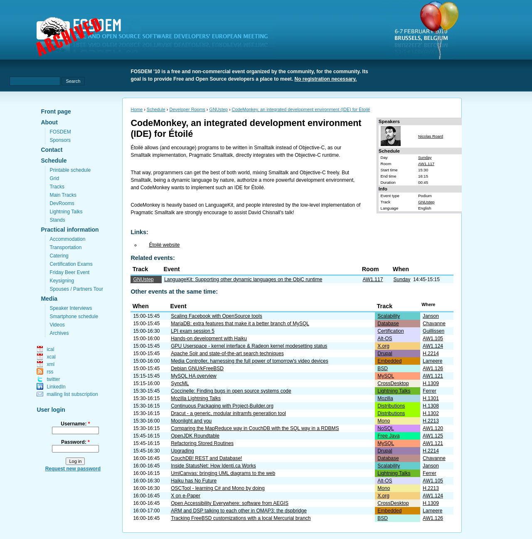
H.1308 (431, 406)
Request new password (73, 469)
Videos (56, 325)
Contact (51, 149)
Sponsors (60, 140)
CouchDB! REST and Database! (206, 458)
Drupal (384, 353)
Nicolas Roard (430, 136)
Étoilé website (164, 245)
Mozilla (385, 398)
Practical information (70, 229)
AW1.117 (426, 163)
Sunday (425, 157)
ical (50, 349)
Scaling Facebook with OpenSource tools (216, 316)
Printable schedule (70, 170)
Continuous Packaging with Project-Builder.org (222, 406)
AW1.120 (433, 428)
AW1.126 (433, 368)
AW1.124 (433, 346)
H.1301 (431, 398)
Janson (431, 316)
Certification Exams (70, 264)
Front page (56, 111)
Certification (390, 331)
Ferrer (429, 391)
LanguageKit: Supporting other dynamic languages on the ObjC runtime (243, 279)
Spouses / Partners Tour (76, 289)
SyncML (180, 383)
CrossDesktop (393, 383)
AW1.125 (433, 436)
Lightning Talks (65, 212)
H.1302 (431, 413)
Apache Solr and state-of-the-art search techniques (227, 353)
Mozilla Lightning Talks (196, 398)
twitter (53, 379)
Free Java (388, 436)
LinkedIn (56, 387)
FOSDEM (60, 132)
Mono (383, 421)
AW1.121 (433, 376)
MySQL (385, 376)
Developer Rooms (187, 109)
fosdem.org (157, 38)
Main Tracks (62, 195)
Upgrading (182, 451)
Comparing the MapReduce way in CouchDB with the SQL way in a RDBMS (255, 428)
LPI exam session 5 (192, 331)
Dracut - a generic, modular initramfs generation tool (228, 413)
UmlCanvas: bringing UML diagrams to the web (223, 473)
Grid (54, 178)
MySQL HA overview (194, 376)
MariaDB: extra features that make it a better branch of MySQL (240, 323)
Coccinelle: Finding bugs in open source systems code (231, 391)
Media (49, 298)
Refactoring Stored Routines (202, 443)
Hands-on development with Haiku (209, 338)
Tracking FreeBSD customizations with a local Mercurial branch (240, 518)
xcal (51, 357)
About (49, 122)
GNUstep (218, 109)
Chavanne (434, 323)
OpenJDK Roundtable (195, 436)
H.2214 (431, 353)
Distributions (391, 406)
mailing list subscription (72, 394)
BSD (382, 368)
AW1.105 (433, 338)
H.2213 (431, 421)
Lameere (432, 361)
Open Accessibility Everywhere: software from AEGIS (229, 503)
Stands (57, 220)
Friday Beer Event (69, 272)
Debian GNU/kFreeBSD (197, 368)
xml (50, 364)
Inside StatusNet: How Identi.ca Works (213, 466)
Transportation (65, 247)
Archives (59, 333)
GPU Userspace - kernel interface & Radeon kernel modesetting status (249, 346)
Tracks (56, 187)
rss (50, 372)
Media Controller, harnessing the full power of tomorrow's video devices (249, 361)
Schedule (53, 160)
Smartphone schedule (73, 316)
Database (388, 323)
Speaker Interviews (70, 308)
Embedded (389, 361)
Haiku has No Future (194, 481)
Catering (58, 256)
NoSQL (385, 428)
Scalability (388, 316)
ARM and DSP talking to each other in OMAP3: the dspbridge (239, 511)
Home (137, 109)
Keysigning (61, 281)
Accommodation (67, 239)
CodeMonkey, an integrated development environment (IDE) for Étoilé (301, 109)
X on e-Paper (185, 496)
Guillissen (433, 331)
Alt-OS (384, 338)
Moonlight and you (191, 421)
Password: (75, 442)
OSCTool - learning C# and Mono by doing (217, 488)
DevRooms (61, 203)
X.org (383, 346)
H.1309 (431, 383)
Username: (75, 424)
